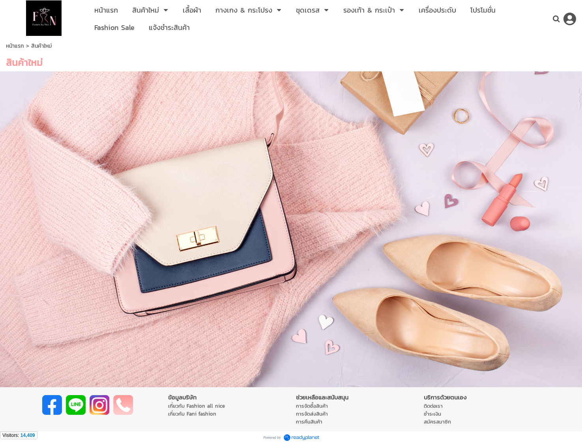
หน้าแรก (15, 46)
